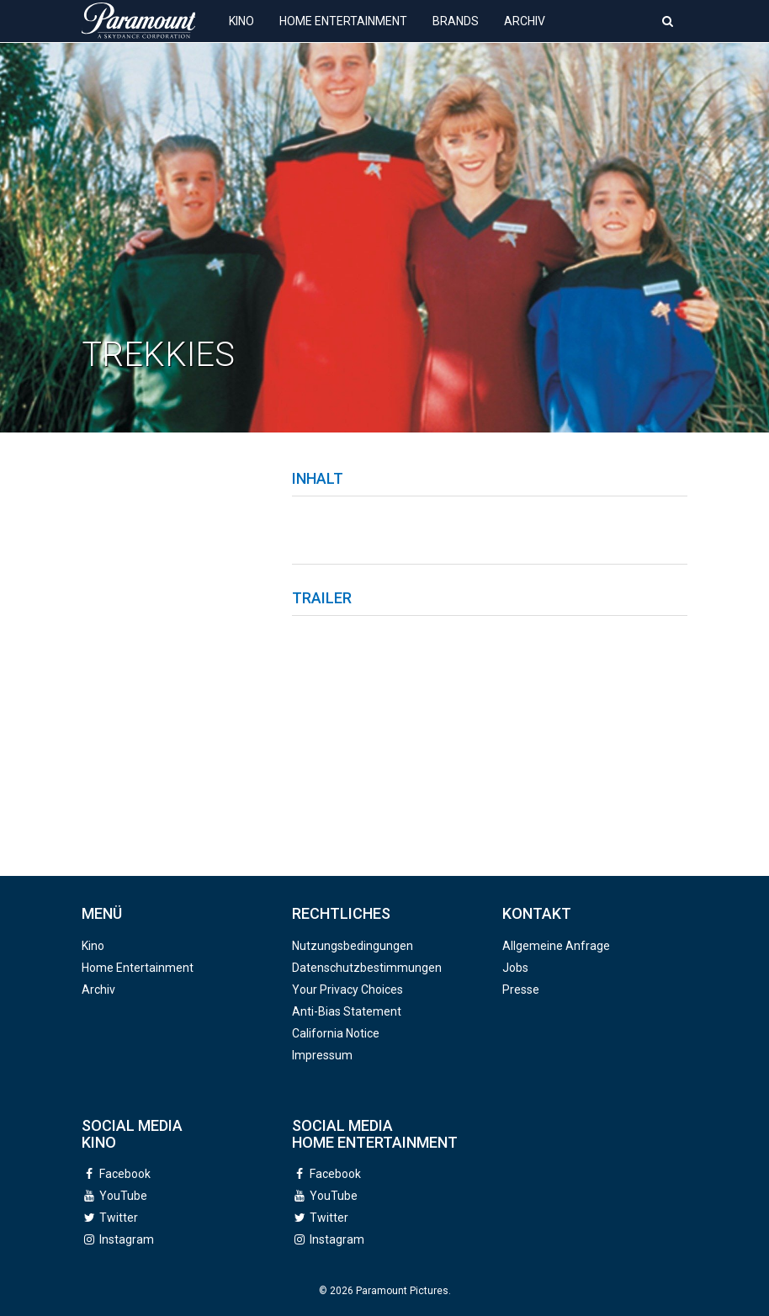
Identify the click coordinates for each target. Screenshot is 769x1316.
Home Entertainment (343, 33)
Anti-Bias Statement (346, 1011)
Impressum (322, 1055)
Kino (241, 33)
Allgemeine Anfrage (556, 946)
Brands (455, 33)
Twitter (118, 1217)
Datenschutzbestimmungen (367, 967)
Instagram (126, 1239)
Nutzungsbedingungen (352, 946)
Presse (520, 989)
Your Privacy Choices (347, 989)
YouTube (123, 1195)
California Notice (335, 1033)
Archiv (524, 33)
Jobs (515, 967)
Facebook (125, 1174)
